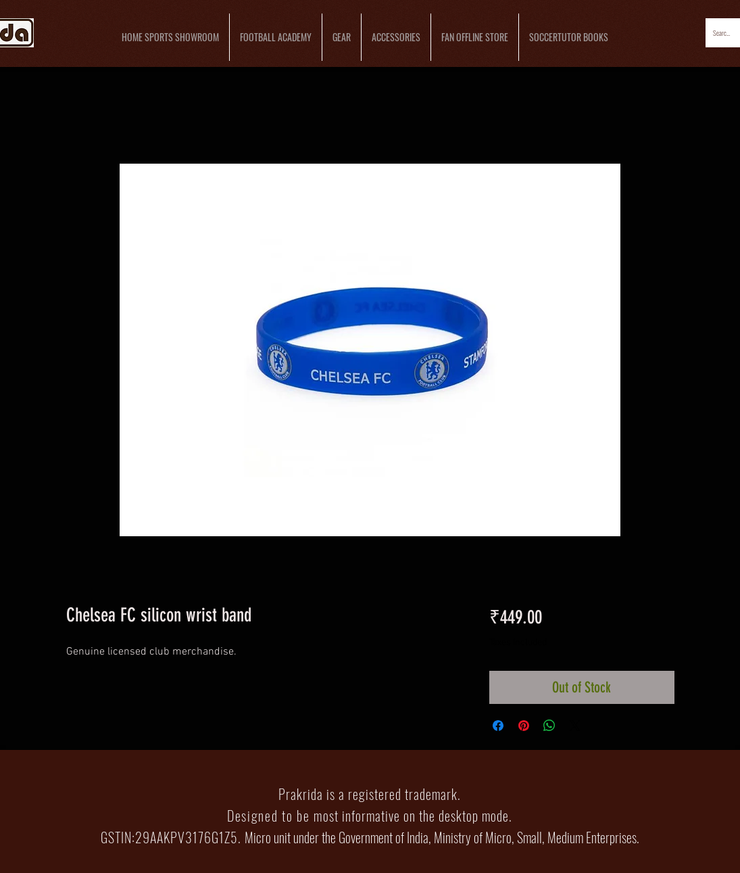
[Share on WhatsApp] (549, 725)
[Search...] (722, 32)
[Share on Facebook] (498, 725)
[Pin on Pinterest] (524, 725)
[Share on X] (575, 725)
